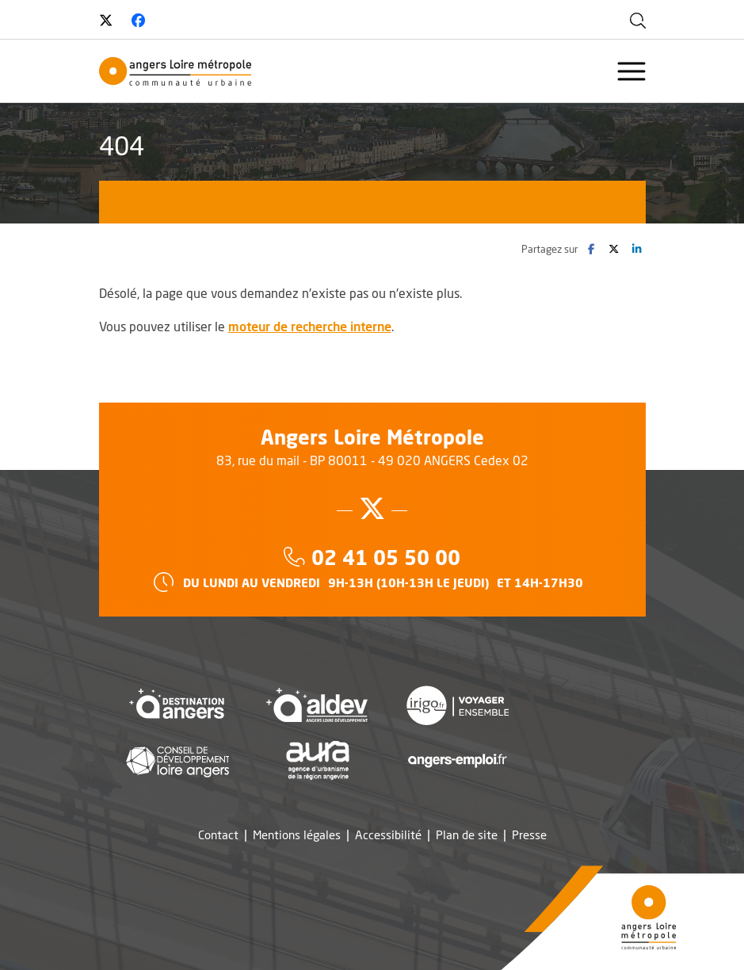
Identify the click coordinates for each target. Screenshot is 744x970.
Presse (529, 835)
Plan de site (467, 835)
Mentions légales (297, 835)
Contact (218, 835)
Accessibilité (388, 835)
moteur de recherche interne (309, 326)
